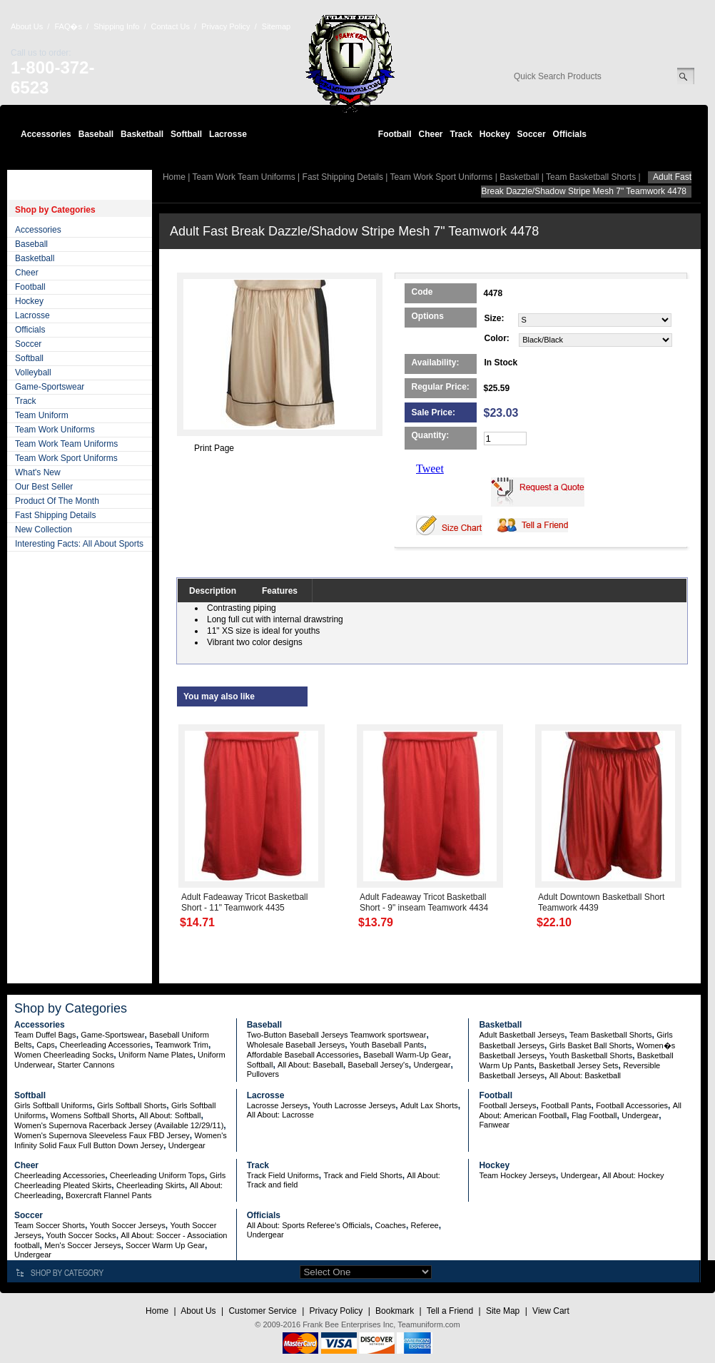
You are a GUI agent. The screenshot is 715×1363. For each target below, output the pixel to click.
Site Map (502, 1311)
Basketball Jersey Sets (578, 1065)
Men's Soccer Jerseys (82, 1245)
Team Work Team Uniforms (66, 444)
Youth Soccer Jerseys (128, 1225)
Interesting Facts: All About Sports (79, 544)
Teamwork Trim (181, 1044)
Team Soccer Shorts (49, 1225)
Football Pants (566, 1105)
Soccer (531, 134)
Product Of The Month (57, 501)
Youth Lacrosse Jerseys (354, 1105)
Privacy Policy (225, 26)
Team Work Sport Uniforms (66, 458)
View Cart (550, 1311)
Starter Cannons (85, 1064)
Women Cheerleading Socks (63, 1054)
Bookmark (394, 1311)
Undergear (431, 1064)
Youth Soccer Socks (81, 1235)
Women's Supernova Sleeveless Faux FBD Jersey (102, 1135)
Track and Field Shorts (362, 1175)
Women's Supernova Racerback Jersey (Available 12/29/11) (118, 1125)
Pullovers (263, 1074)
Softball (186, 134)
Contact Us (170, 26)
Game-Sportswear (49, 387)
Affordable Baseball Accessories (303, 1054)
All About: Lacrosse (280, 1114)
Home (174, 177)
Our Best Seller (44, 487)
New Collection (43, 529)
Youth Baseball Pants (387, 1044)
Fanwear (494, 1124)
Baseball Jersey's (378, 1064)
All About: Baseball (310, 1064)
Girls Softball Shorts (131, 1105)
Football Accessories (632, 1105)
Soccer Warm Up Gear (165, 1245)
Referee (425, 1225)
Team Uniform (42, 415)
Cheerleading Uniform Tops (157, 1175)
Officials (570, 134)
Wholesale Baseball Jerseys (296, 1044)
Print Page (214, 448)
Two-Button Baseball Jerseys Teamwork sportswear (337, 1034)
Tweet (430, 468)
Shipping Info (116, 26)
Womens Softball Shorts (93, 1115)
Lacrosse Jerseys (277, 1105)
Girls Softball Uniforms (53, 1105)
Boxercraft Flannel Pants (108, 1195)
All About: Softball (170, 1115)
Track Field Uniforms (283, 1175)
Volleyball (33, 373)
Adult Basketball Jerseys (521, 1034)
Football (395, 134)
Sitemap (276, 26)
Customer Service (262, 1311)
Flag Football (594, 1115)
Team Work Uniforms (55, 430)
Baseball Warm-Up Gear (405, 1054)
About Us (27, 26)
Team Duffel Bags (45, 1034)
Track (461, 134)
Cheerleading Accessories (105, 1044)
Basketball (142, 134)
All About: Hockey (633, 1175)
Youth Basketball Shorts (590, 1055)
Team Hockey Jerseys (517, 1175)
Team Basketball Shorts (591, 177)
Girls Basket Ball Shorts (590, 1045)
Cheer (430, 134)
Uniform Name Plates (155, 1054)
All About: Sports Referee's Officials (308, 1225)
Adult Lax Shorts (429, 1105)
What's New (38, 472)
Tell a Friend (450, 1311)
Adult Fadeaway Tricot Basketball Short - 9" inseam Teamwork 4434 (424, 902)
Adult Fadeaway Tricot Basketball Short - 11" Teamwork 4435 (244, 902)
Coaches (390, 1225)
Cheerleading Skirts (150, 1185)
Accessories (46, 134)
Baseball (95, 134)
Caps (45, 1044)
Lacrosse (228, 134)
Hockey (495, 134)
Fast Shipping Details (55, 515)
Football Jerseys (507, 1105)
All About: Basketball (585, 1075)
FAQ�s (68, 26)
